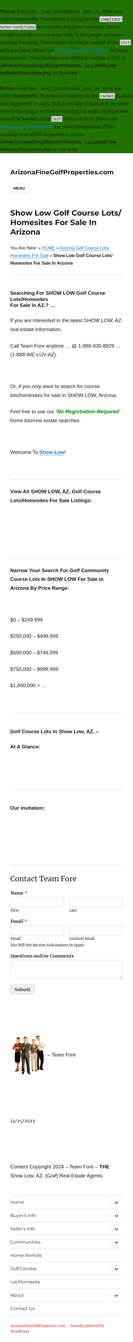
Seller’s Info (22, 1228)
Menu (19, 188)
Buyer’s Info (23, 1215)
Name (19, 893)
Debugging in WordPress (82, 50)
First (15, 910)
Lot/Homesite (25, 1282)
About (17, 1295)
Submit (23, 989)
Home (17, 1202)
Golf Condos (23, 1268)
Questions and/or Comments (42, 956)
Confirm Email (82, 939)
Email (19, 921)
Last (73, 910)
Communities (25, 1242)
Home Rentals (26, 1255)
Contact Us (22, 1308)
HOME (48, 248)
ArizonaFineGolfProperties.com (62, 172)
